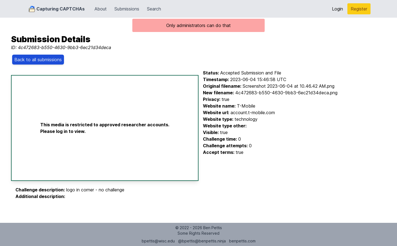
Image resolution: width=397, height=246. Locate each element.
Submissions (126, 9)
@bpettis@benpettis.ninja (202, 241)
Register (359, 9)
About (101, 9)
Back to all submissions (38, 59)
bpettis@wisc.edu (158, 241)
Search (154, 9)
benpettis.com (242, 241)
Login (337, 9)
